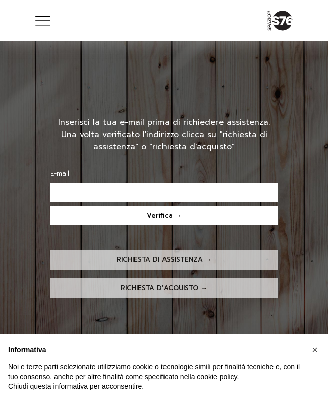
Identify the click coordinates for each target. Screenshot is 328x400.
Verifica (160, 215)
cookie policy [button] (217, 377)
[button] (315, 350)
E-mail (59, 173)
